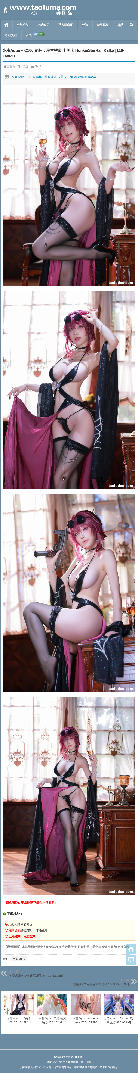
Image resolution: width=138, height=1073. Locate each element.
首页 (6, 25)
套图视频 (103, 24)
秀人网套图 (65, 24)
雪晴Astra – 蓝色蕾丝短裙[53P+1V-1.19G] (101, 984)
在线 (35, 34)
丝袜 (85, 24)
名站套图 (43, 24)
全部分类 (23, 24)
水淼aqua (19, 958)
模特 (120, 24)
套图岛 (11, 66)
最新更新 (11, 35)
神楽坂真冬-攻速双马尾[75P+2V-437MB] (36, 975)
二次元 (24, 66)
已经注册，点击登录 (22, 936)
